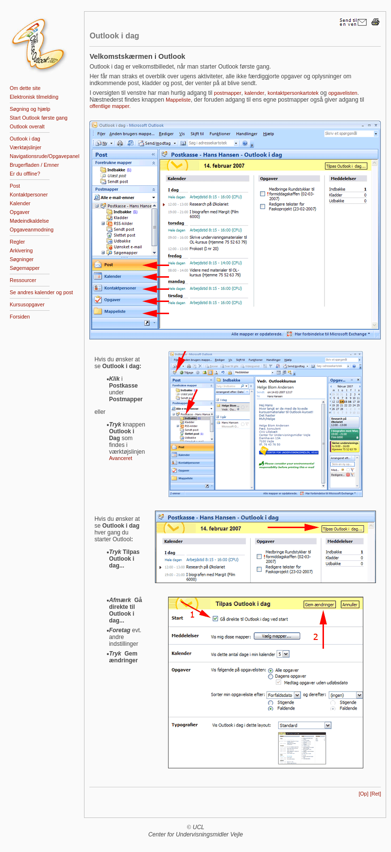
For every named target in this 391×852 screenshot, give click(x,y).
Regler (17, 242)
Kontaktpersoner (29, 194)
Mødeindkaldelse (29, 221)
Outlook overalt (27, 126)
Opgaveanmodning (31, 229)
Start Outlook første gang (39, 118)
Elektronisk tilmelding (34, 97)
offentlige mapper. (110, 106)
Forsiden (20, 317)
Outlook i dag (25, 139)
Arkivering (21, 250)
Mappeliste (178, 100)
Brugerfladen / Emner (34, 165)
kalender (254, 93)
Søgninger (22, 259)
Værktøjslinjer (25, 147)
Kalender (20, 203)
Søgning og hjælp (30, 109)
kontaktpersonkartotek (293, 93)
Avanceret (120, 458)
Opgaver (20, 212)
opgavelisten (342, 93)
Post (15, 186)
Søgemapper (25, 268)
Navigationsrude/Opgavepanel (44, 156)
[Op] (363, 794)
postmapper (227, 93)
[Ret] (375, 794)
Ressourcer (23, 280)
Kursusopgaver (27, 304)
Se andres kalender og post (41, 292)
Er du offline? (25, 174)
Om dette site (25, 88)
